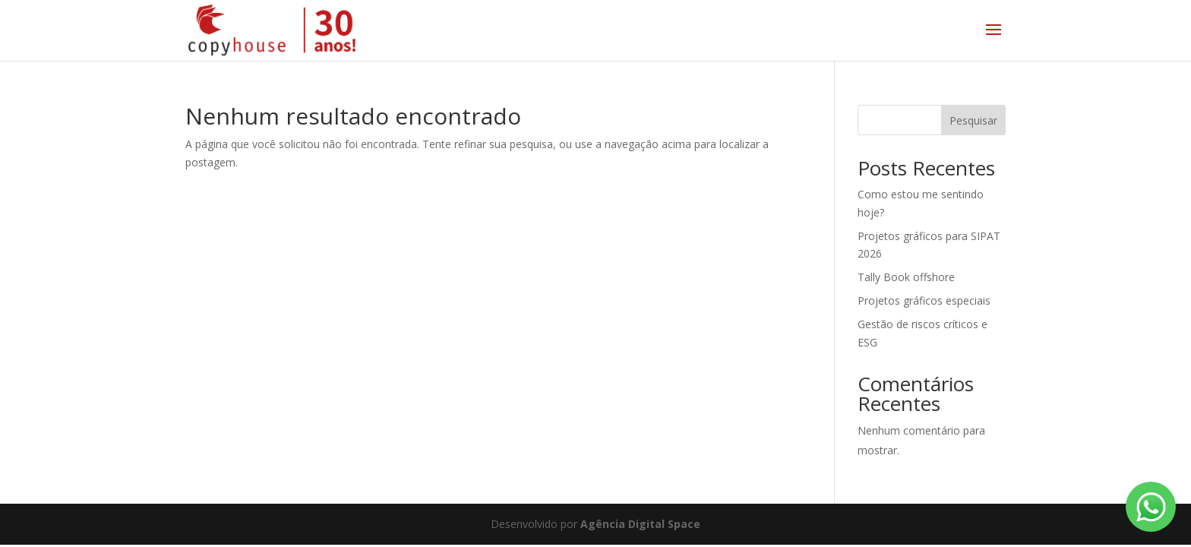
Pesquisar (973, 120)
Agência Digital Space (640, 524)
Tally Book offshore (906, 277)
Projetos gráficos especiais (924, 300)
